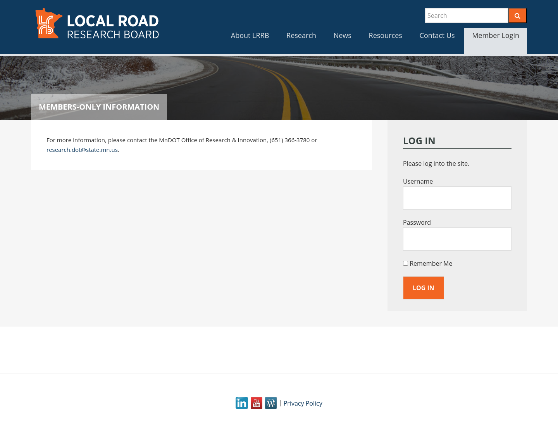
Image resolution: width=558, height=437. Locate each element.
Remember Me (427, 263)
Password (417, 222)
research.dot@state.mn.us (82, 149)
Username (418, 181)
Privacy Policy (303, 403)
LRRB (97, 23)
